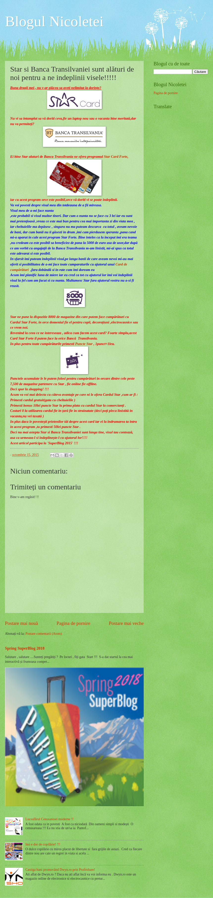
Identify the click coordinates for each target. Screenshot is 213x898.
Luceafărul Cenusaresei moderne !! (50, 819)
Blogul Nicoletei (54, 21)
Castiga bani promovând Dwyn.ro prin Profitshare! (60, 870)
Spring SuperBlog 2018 (25, 648)
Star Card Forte (116, 156)
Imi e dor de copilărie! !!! (43, 844)
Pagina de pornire (73, 623)
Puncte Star (83, 344)
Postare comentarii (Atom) (44, 633)
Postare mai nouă (21, 623)
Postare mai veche (126, 623)
